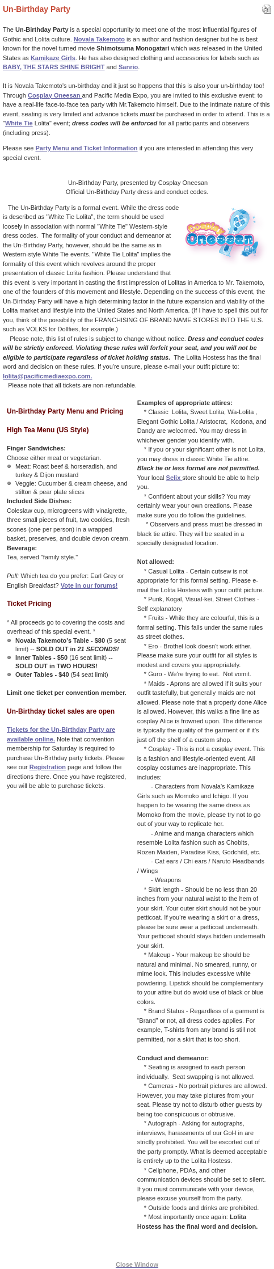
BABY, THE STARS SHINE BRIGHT (53, 67)
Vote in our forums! (89, 585)
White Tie (19, 123)
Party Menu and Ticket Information (86, 148)
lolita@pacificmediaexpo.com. (47, 376)
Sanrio (128, 67)
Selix (174, 477)
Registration (47, 767)
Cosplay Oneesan (55, 95)
